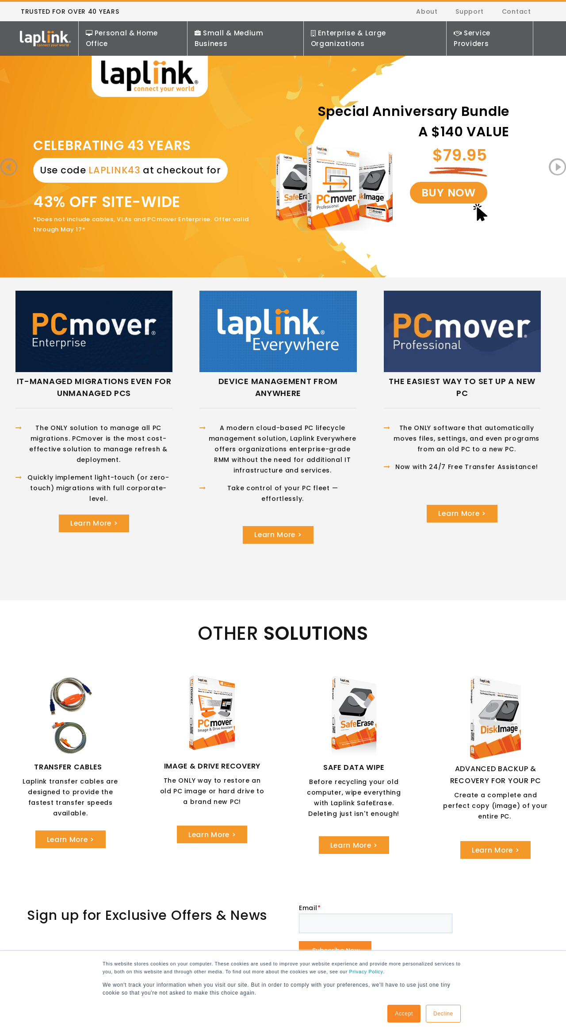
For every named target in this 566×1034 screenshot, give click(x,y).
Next (557, 168)
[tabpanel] (283, 131)
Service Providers (472, 40)
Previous (8, 168)
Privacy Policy (365, 971)
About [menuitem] (428, 12)
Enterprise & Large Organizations (349, 40)
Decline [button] (443, 1014)
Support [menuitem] (470, 12)
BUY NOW (453, 201)
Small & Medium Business (229, 40)
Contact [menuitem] (516, 12)
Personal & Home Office (123, 40)
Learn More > (94, 525)
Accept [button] (404, 1014)
